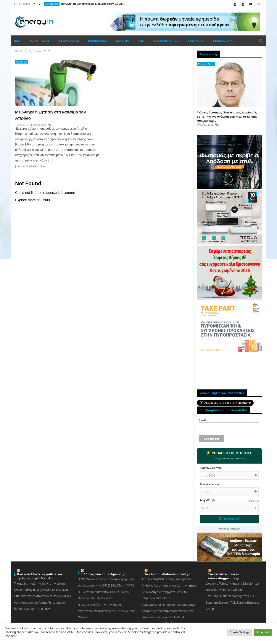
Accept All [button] (263, 632)
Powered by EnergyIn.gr (229, 529)
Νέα (17, 40)
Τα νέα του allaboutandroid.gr (167, 572)
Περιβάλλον (97, 40)
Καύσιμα (122, 40)
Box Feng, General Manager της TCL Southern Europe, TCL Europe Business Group (232, 601)
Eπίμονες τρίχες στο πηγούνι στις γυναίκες (42, 594)
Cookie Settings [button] (239, 632)
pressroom (39, 125)
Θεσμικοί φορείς (166, 40)
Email (202, 420)
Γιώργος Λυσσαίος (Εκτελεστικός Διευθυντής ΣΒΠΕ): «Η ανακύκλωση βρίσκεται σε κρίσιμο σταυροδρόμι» (227, 117)
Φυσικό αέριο (69, 40)
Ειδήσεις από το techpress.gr (103, 572)
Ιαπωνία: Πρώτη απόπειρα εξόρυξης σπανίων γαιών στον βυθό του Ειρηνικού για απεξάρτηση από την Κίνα (93, 3)
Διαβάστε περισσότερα (31, 166)
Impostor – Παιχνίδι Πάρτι (159, 622)
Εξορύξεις (52, 3)
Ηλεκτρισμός (39, 40)
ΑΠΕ (141, 40)
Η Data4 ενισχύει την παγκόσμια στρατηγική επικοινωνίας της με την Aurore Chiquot (106, 609)
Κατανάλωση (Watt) (211, 468)
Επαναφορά (254, 501)
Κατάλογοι (196, 40)
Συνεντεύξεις (206, 64)
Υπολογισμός (229, 518)
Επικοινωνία (223, 40)
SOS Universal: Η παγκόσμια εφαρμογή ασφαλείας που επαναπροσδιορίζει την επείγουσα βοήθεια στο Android (168, 609)
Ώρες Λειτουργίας (210, 484)
